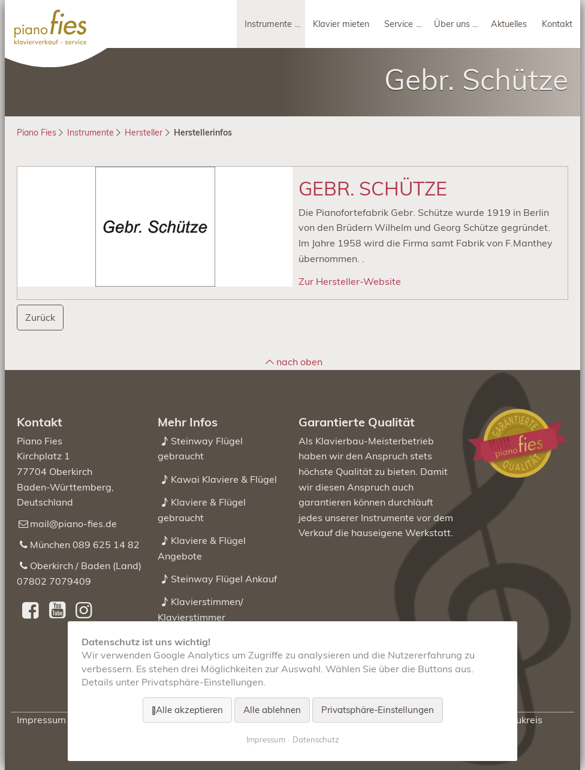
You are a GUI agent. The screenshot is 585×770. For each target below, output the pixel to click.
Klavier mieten (341, 24)
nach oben (299, 362)
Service (398, 24)
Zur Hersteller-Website (349, 281)
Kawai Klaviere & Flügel (224, 479)
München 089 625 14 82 (85, 545)
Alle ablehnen (272, 709)
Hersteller (143, 132)
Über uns (452, 24)
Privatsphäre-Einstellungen (377, 709)
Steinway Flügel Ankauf (224, 579)
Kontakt (557, 24)
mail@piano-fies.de (73, 524)
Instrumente (268, 24)
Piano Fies (36, 132)
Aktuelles (509, 24)
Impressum (41, 720)
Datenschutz (315, 739)
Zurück (40, 317)
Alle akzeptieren (189, 709)
